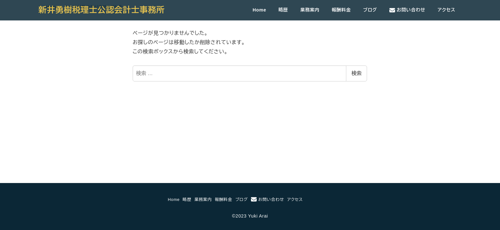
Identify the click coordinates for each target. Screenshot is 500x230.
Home (174, 199)
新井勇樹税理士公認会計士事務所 (102, 9)
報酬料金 (223, 199)
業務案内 (203, 199)
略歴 (187, 199)
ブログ (241, 199)
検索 (356, 73)
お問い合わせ (267, 199)
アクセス (295, 199)
